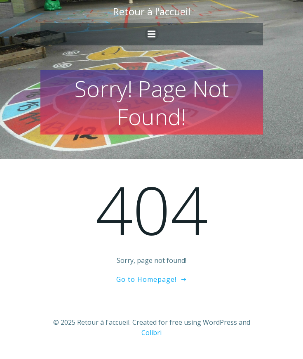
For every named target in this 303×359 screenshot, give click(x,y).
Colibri (151, 332)
